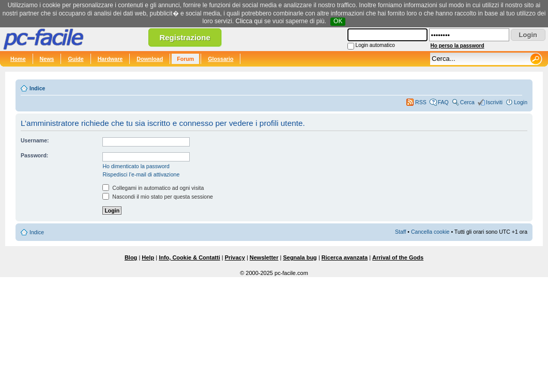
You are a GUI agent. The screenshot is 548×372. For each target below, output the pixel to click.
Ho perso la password (457, 45)
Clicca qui (249, 21)
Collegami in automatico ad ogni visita (153, 188)
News (47, 59)
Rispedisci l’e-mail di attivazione (140, 174)
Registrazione (184, 37)
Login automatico (375, 45)
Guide (75, 59)
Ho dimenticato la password (136, 166)
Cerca (467, 102)
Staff (400, 232)
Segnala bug (299, 257)
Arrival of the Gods (397, 257)
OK (337, 21)
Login (520, 102)
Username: (35, 140)
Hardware (110, 59)
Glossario (220, 59)
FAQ (443, 102)
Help (148, 257)
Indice (37, 88)
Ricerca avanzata (345, 257)
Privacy (235, 257)
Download (149, 59)
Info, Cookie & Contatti (189, 257)
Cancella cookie (430, 232)
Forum (185, 59)
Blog (131, 257)
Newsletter (264, 257)
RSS (421, 102)
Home (18, 59)
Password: (34, 155)
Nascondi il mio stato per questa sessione (157, 196)
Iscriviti (494, 102)
